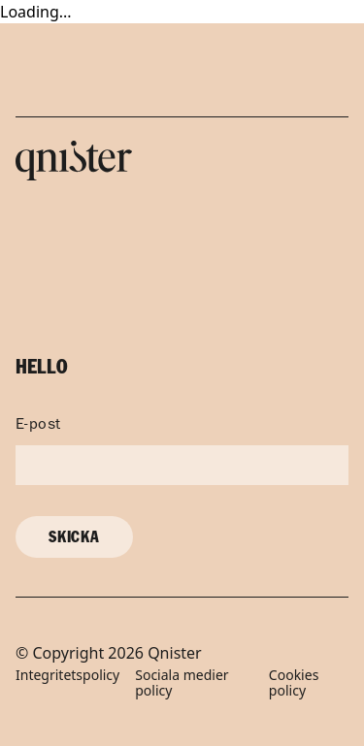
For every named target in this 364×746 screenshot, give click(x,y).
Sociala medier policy (181, 683)
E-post (38, 426)
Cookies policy (293, 683)
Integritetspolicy (67, 675)
